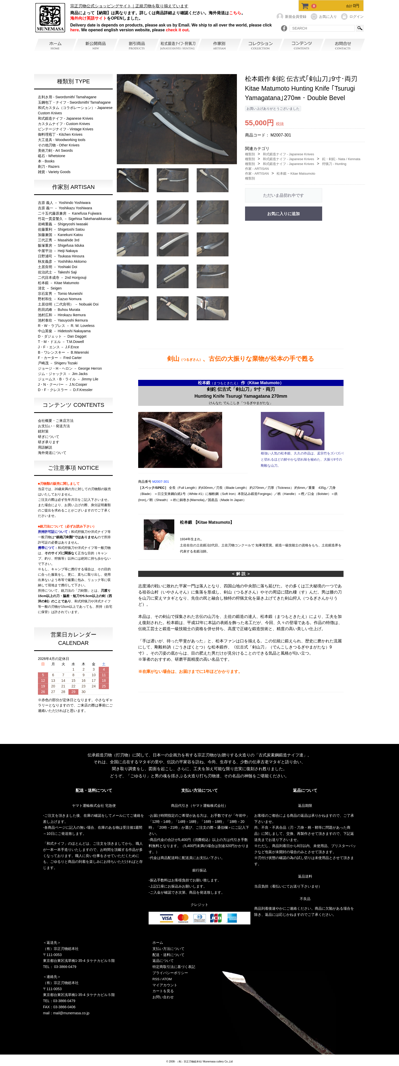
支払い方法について (168, 949)
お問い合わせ (163, 997)
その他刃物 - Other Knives (58, 145)
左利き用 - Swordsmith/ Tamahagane (67, 97)
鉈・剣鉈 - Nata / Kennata (341, 159)
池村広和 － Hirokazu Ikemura (62, 315)
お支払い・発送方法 (54, 426)
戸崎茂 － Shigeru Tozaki (57, 363)
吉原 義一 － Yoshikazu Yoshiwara (65, 208)
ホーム (157, 943)
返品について (163, 961)
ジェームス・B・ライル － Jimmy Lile (68, 379)
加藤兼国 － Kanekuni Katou (60, 235)
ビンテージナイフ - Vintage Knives (65, 129)
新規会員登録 (291, 16)
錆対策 (43, 431)
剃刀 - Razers (49, 166)
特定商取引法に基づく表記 (173, 967)
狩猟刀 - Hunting (334, 164)
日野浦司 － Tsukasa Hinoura (61, 256)
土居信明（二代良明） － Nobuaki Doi (68, 304)
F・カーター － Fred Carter (60, 358)
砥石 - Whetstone (51, 156)
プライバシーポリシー (170, 973)
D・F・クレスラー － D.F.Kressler (65, 390)
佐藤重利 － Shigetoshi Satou (61, 229)
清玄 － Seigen (50, 288)
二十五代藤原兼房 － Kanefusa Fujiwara (70, 213)
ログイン (352, 16)
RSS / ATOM (162, 979)
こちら (235, 13)
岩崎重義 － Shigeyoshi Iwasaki (63, 224)
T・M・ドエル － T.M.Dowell (61, 342)
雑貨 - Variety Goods (54, 172)
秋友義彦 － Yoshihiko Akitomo (62, 261)
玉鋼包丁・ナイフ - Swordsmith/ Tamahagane (74, 102)
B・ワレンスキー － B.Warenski (63, 352)
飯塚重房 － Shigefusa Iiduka (61, 245)
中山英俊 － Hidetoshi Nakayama (64, 331)
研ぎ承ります (48, 442)
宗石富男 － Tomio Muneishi (60, 294)
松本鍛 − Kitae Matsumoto (296, 173)
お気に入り (323, 16)
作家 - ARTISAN (257, 169)
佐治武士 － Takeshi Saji (57, 272)
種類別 (250, 154)
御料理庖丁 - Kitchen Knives (60, 134)
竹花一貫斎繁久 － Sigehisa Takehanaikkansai (74, 219)
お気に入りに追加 (283, 214)
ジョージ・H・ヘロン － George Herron (70, 368)
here (74, 30)
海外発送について (52, 453)
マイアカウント (164, 985)
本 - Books (46, 161)
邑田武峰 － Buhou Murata (59, 310)
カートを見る (163, 991)
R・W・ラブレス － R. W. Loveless (66, 326)
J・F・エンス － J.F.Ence (58, 347)
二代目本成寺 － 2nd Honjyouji (62, 277)
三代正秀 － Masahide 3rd (58, 240)
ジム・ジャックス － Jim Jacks (63, 374)
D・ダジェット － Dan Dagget (62, 336)
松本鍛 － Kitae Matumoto (58, 283)
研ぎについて (48, 437)
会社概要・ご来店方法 (56, 421)
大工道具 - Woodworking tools (61, 140)
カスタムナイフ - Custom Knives (64, 124)
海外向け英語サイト (88, 18)
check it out (177, 30)
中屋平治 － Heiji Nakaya (58, 251)
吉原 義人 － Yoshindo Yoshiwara (64, 203)
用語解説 (45, 447)
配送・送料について (168, 955)
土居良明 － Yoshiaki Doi (57, 267)
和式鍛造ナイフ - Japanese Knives (65, 118)
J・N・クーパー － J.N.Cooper (62, 384)
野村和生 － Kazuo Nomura (59, 299)
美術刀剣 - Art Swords (55, 150)
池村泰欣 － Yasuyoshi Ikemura (63, 320)
